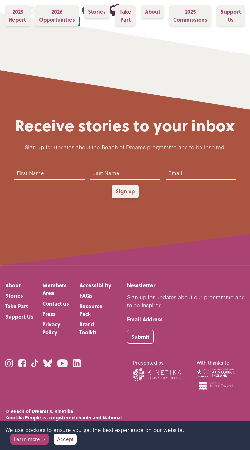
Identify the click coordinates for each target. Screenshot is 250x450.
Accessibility (95, 285)
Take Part (16, 306)
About (13, 285)
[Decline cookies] (29, 439)
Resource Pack (91, 310)
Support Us (19, 316)
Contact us (55, 303)
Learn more (29, 438)
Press (49, 314)
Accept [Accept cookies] (65, 438)
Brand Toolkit (87, 328)
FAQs (85, 295)
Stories (14, 295)
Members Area (54, 289)
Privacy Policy (51, 328)
